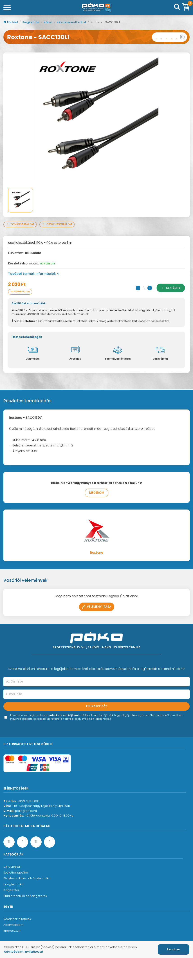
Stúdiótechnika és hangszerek (25, 896)
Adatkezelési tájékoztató (67, 715)
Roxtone (96, 553)
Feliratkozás (96, 706)
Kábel (48, 22)
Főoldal (10, 22)
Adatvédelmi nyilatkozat (23, 951)
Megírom (96, 493)
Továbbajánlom (20, 224)
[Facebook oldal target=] (9, 842)
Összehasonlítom (57, 224)
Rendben (173, 949)
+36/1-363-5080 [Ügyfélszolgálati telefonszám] (28, 801)
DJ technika (11, 867)
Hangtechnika (13, 884)
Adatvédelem (13, 925)
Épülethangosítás (16, 872)
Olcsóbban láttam (20, 291)
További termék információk (33, 273)
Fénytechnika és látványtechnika (26, 878)
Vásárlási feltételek (17, 919)
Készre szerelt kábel (72, 22)
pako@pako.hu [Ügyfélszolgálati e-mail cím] (26, 811)
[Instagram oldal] (36, 842)
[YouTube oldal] (22, 842)
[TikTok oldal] (49, 842)
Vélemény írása (96, 607)
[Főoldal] (96, 7)
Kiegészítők (31, 22)
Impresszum (12, 931)
